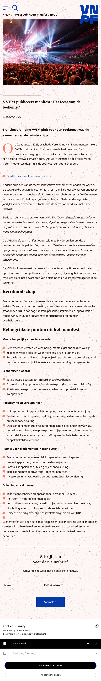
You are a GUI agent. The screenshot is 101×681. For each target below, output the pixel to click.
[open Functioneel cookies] (96, 644)
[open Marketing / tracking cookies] (96, 654)
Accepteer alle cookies (50, 665)
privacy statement (37, 634)
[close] (97, 626)
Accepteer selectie (51, 675)
